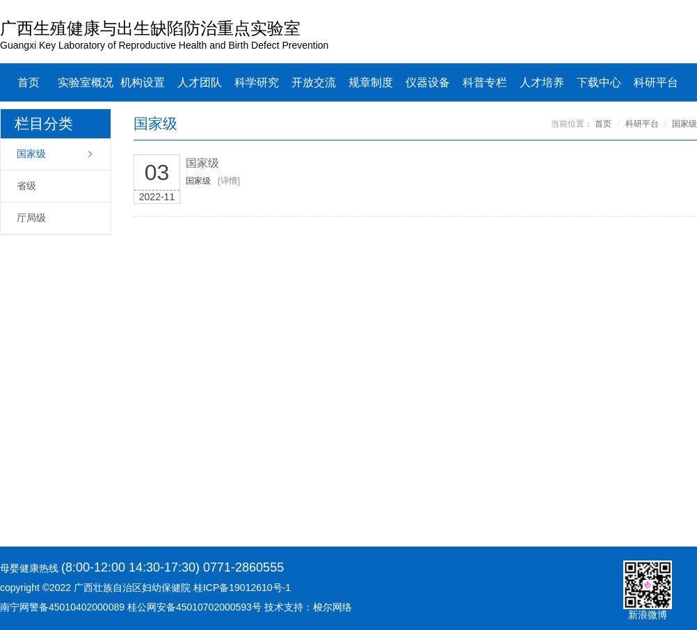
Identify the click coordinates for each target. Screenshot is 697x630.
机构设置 (142, 82)
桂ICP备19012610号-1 (242, 587)
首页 (28, 82)
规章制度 (370, 82)
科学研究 (256, 82)
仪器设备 (428, 82)
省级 (26, 186)
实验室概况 (85, 82)
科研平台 (656, 82)
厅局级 (31, 218)
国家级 (31, 154)
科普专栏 (485, 82)
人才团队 (199, 82)
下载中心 (599, 82)
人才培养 (542, 82)
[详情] (229, 181)
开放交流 (313, 82)
